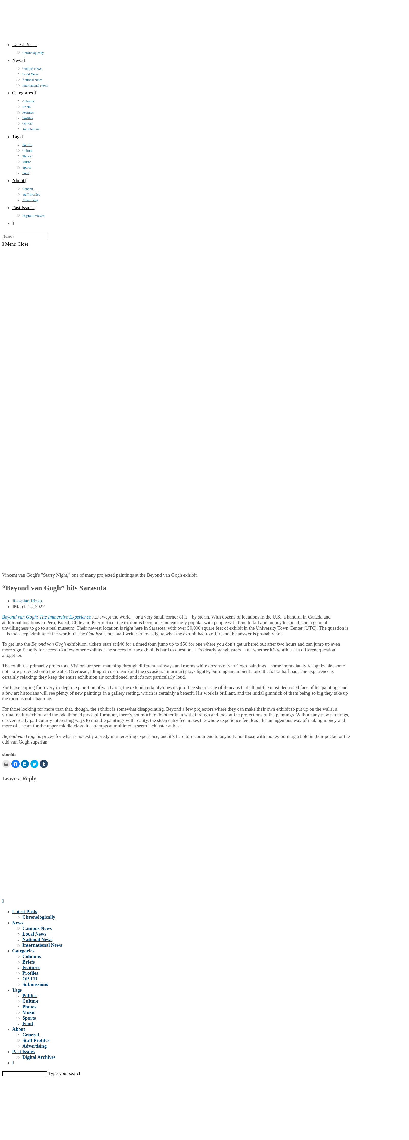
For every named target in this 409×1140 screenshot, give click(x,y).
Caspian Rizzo (28, 600)
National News (37, 939)
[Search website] (13, 223)
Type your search (64, 1073)
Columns (31, 956)
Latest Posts (24, 911)
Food (27, 1023)
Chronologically (38, 917)
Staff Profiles (35, 1040)
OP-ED (29, 978)
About (18, 1029)
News (17, 922)
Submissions (35, 984)
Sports (29, 1018)
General (30, 1034)
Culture (30, 1001)
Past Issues (23, 1051)
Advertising (34, 1046)
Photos (29, 1006)
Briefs (28, 962)
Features (31, 967)
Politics (29, 995)
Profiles (30, 973)
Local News (34, 934)
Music (28, 1012)
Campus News (37, 928)
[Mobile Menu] (15, 244)
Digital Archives (38, 1057)
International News (42, 945)
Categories (23, 950)
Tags (17, 990)
